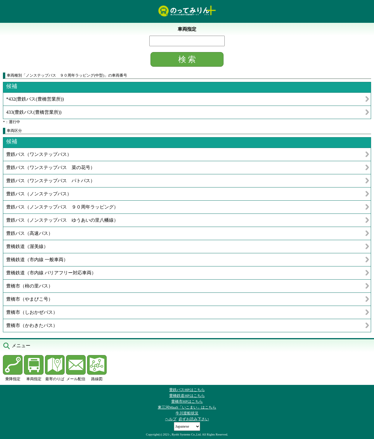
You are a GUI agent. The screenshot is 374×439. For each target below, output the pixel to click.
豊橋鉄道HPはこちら (187, 395)
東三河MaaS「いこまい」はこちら (187, 407)
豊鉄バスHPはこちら (187, 390)
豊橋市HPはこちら (187, 401)
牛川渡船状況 (187, 413)
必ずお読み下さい (194, 419)
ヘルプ (170, 419)
